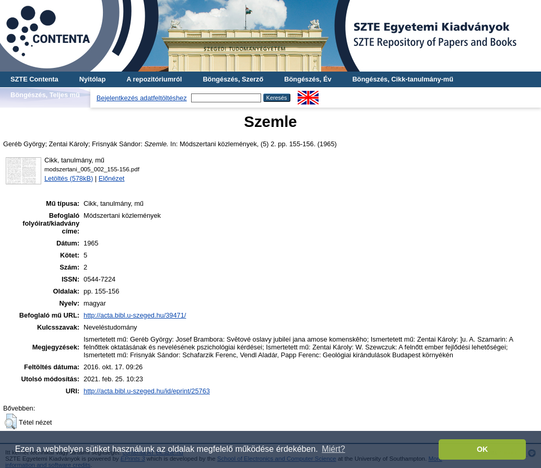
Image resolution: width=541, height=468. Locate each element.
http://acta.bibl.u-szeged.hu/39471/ (135, 315)
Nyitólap (92, 79)
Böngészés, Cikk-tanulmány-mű (402, 79)
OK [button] (482, 449)
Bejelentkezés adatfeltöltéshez (142, 98)
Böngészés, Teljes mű (45, 95)
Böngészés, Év (307, 79)
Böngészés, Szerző (233, 79)
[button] (11, 421)
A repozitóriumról (154, 79)
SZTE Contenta (34, 79)
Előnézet (112, 178)
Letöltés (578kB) (68, 178)
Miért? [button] (333, 448)
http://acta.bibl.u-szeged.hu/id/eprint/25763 (147, 391)
